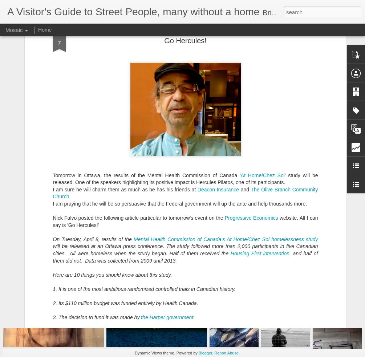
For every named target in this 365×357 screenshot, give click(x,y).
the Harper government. (168, 271)
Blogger (205, 353)
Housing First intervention (260, 207)
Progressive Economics (251, 171)
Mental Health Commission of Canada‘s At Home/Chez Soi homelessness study (226, 192)
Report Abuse (226, 353)
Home (45, 30)
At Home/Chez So (262, 128)
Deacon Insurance (218, 143)
